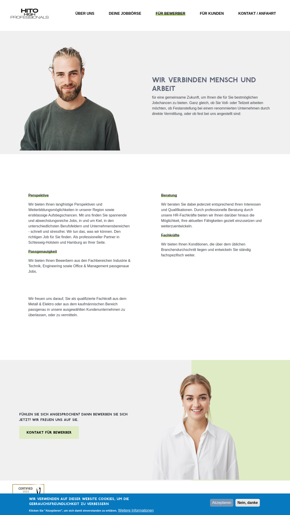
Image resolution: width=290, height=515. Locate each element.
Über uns (84, 13)
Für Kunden (212, 13)
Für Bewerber (170, 13)
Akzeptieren (221, 504)
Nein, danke (247, 504)
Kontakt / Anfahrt (257, 13)
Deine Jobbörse (125, 13)
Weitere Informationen (136, 512)
